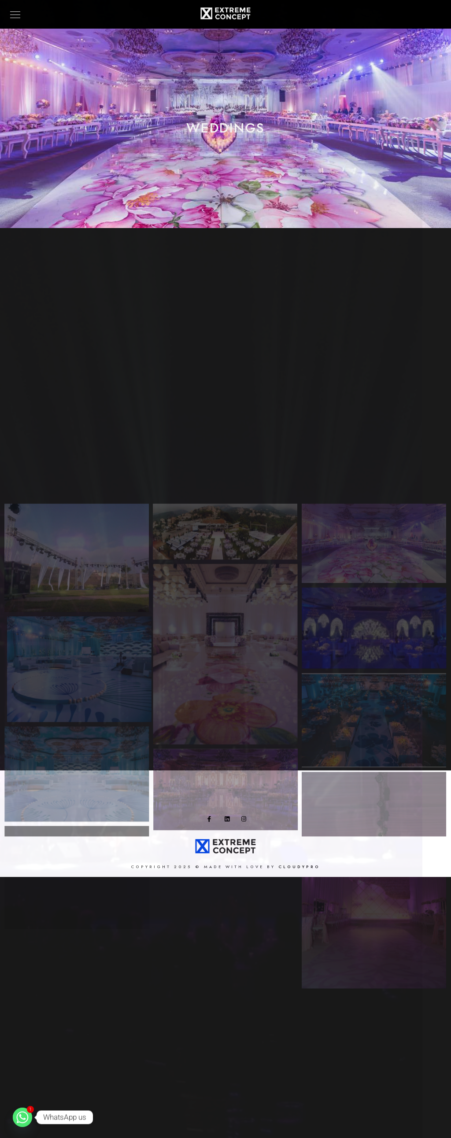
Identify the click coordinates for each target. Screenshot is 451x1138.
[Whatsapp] (22, 1117)
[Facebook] (211, 822)
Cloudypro (299, 869)
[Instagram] (245, 822)
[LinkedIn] (229, 822)
